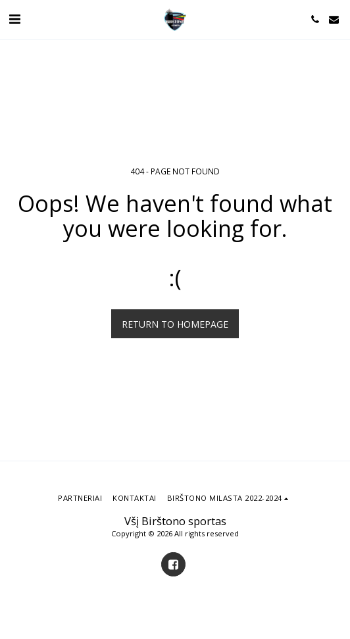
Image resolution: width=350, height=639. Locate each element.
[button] (14, 18)
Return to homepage (175, 324)
